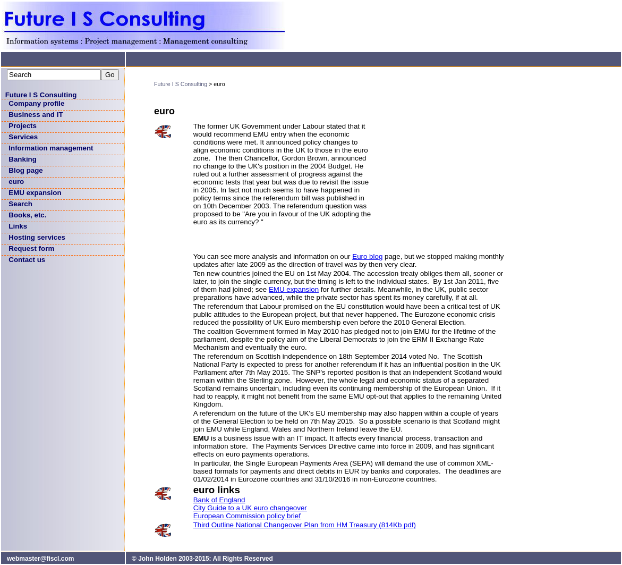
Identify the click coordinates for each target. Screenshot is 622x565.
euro (16, 181)
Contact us (26, 260)
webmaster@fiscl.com (40, 558)
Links (17, 226)
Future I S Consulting (41, 95)
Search (20, 204)
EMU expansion (34, 193)
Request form (31, 248)
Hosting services (36, 237)
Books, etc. (27, 215)
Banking (22, 159)
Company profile (36, 103)
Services (23, 137)
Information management (50, 148)
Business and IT (35, 115)
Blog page (25, 170)
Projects (22, 126)
